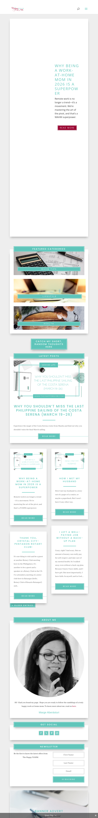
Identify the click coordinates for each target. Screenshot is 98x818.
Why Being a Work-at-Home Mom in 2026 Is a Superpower (67, 79)
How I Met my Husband (69, 480)
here (74, 706)
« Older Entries (22, 605)
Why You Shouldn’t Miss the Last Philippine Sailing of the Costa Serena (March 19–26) (49, 410)
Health (49, 323)
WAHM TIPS (49, 269)
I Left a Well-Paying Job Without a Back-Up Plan (69, 536)
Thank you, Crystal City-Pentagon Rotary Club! (28, 542)
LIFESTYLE (50, 296)
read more (49, 436)
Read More (67, 127)
